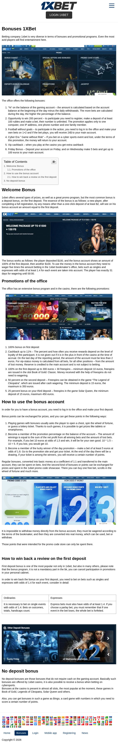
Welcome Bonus (15, 166)
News (85, 733)
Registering (69, 733)
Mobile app (51, 733)
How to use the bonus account (22, 173)
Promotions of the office (24, 169)
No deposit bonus (15, 180)
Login (35, 733)
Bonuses (21, 733)
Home (7, 733)
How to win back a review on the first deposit (34, 177)
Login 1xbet (59, 15)
